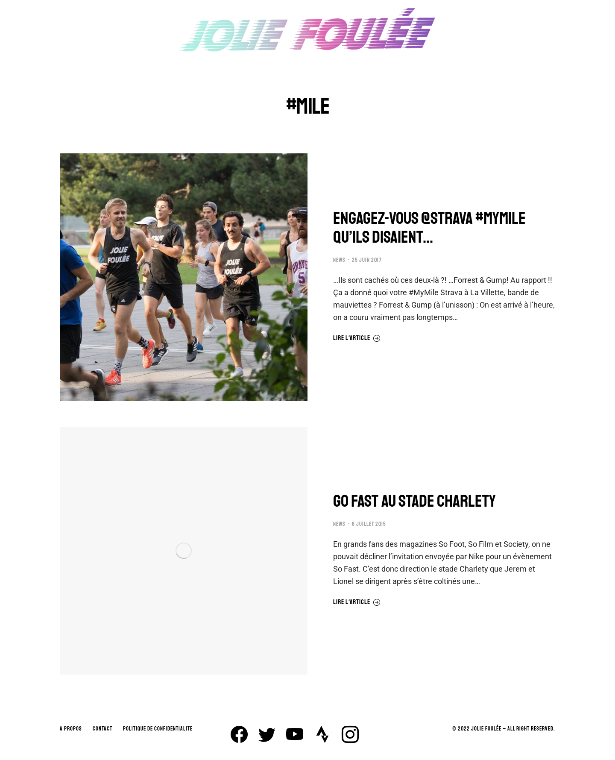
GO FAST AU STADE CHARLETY (414, 501)
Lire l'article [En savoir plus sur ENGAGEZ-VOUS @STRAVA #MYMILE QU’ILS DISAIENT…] (357, 338)
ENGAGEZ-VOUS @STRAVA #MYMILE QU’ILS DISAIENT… (429, 227)
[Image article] (184, 277)
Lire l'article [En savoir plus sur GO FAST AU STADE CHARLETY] (357, 602)
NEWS (339, 260)
